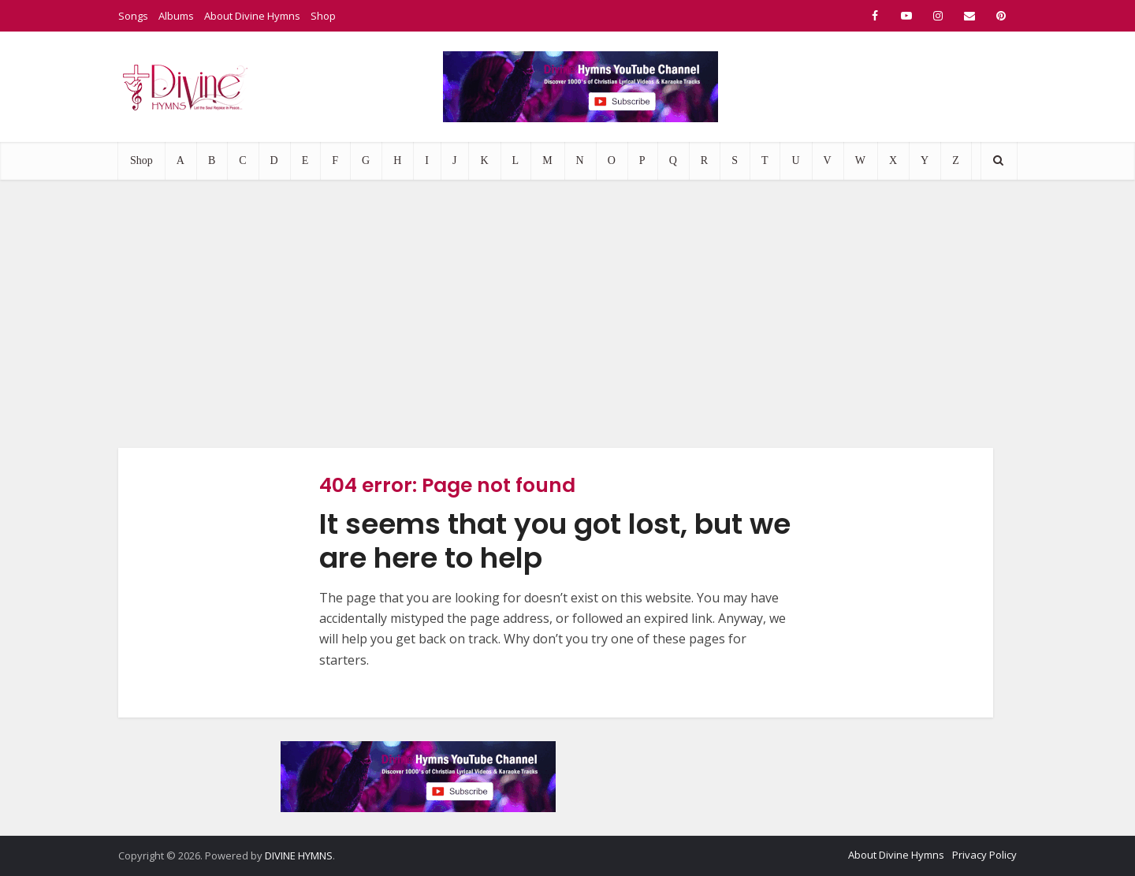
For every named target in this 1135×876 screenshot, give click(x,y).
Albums (176, 16)
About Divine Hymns (252, 16)
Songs (133, 16)
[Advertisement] (567, 313)
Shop (323, 16)
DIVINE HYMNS (299, 855)
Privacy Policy (984, 855)
